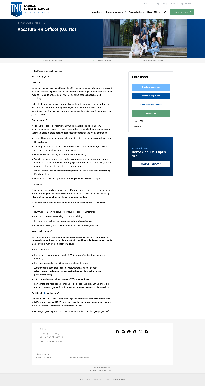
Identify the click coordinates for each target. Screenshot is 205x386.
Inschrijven (151, 113)
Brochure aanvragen (151, 87)
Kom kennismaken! (182, 12)
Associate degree (114, 12)
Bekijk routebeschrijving (51, 341)
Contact (174, 3)
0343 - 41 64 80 (45, 357)
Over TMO (152, 12)
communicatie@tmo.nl (80, 357)
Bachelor (95, 12)
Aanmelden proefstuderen (151, 104)
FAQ (165, 3)
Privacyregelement (101, 379)
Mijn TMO (188, 3)
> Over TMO (138, 121)
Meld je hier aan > (151, 164)
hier (45, 293)
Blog (157, 3)
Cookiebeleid (119, 379)
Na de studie (135, 12)
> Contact (136, 126)
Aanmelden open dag (151, 96)
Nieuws (147, 3)
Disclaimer (85, 379)
